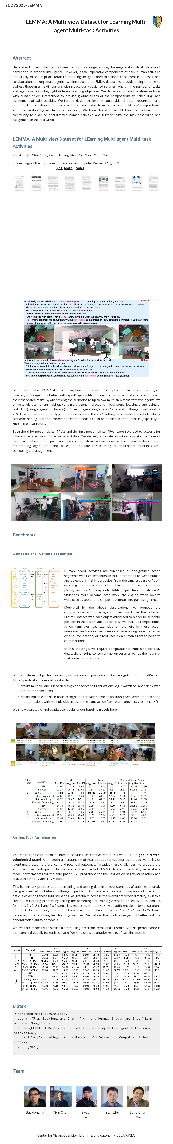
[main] (86, 26)
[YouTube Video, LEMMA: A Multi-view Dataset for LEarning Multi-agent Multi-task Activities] (86, 247)
